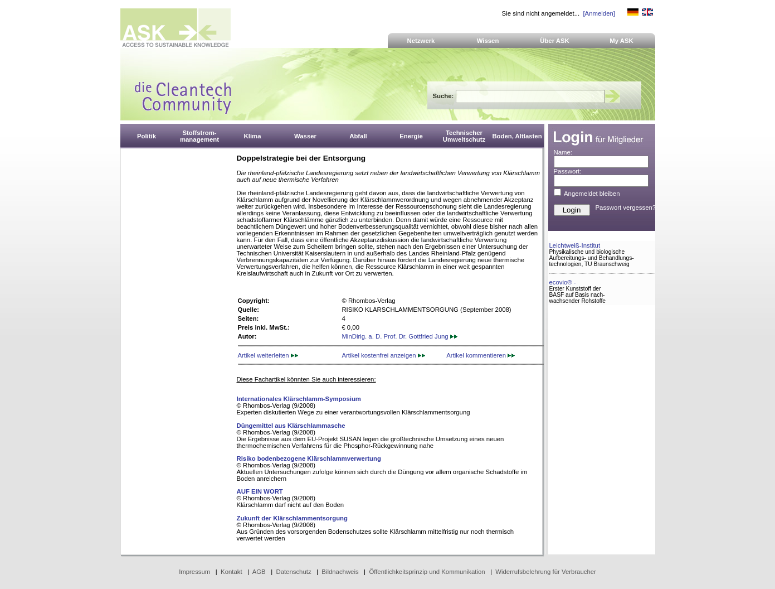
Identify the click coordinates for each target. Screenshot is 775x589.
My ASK (621, 40)
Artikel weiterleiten (268, 355)
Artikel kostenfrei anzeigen (383, 355)
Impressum (194, 571)
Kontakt (231, 571)
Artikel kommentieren (480, 355)
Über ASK (554, 40)
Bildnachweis (339, 571)
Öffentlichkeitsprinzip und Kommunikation (427, 571)
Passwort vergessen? (626, 207)
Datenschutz (293, 571)
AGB (259, 571)
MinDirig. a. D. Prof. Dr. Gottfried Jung (399, 336)
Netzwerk (421, 40)
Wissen (488, 40)
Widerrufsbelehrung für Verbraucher (545, 571)
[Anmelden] (599, 13)
